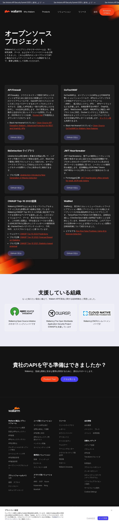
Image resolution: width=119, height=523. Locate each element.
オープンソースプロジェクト (18, 466)
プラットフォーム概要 (16, 428)
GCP (40, 481)
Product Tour (50, 379)
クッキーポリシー (91, 471)
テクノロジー (13, 486)
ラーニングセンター (66, 449)
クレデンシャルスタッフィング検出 (18, 448)
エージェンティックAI (16, 454)
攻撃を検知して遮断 (41, 429)
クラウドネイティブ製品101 (67, 454)
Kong (46, 485)
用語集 (61, 459)
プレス (97, 429)
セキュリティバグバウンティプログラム (92, 476)
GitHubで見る (16, 137)
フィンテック (44, 459)
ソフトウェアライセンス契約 (92, 482)
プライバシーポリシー (12, 519)
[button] (29, 11)
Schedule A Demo (107, 12)
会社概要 (87, 425)
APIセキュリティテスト (17, 439)
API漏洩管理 (12, 461)
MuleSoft (37, 489)
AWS (35, 481)
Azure (46, 481)
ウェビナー (63, 445)
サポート (62, 463)
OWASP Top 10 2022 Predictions (34, 234)
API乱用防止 (12, 443)
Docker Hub (38, 115)
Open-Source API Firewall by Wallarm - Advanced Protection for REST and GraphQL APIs (31, 126)
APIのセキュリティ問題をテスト (41, 438)
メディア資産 (89, 445)
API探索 (11, 435)
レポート (62, 429)
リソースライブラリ (66, 425)
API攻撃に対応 (39, 433)
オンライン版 (105, 118)
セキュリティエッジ (15, 490)
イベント (87, 433)
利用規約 (87, 463)
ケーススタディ (65, 441)
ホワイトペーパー (65, 433)
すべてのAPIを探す (41, 425)
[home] (13, 12)
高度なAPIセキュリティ (17, 431)
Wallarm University (66, 467)
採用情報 (96, 433)
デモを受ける (69, 379)
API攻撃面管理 (13, 457)
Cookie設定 (91, 518)
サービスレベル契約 (91, 488)
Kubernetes (38, 485)
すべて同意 (103, 518)
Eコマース (37, 463)
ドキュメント (89, 449)
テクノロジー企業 (40, 467)
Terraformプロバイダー (92, 458)
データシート (64, 437)
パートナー (88, 429)
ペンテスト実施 (39, 443)
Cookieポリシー (57, 517)
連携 (10, 482)
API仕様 (87, 453)
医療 (35, 459)
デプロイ (17, 482)
